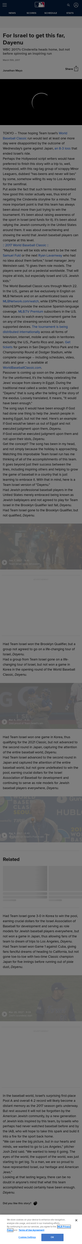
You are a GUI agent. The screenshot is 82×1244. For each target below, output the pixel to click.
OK (52, 1237)
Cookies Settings (27, 1237)
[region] (41, 1229)
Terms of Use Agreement (31, 1230)
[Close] (76, 1220)
